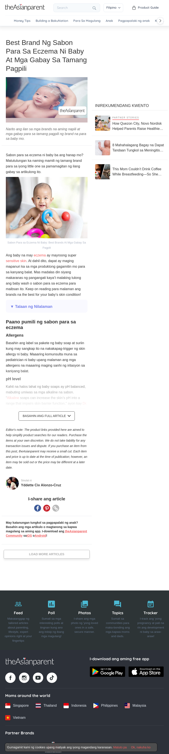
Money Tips (22, 21)
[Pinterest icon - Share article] (46, 506)
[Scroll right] (160, 20)
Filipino (113, 8)
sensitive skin (16, 259)
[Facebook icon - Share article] (37, 506)
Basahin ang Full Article (47, 413)
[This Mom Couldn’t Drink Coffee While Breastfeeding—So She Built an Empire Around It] (129, 169)
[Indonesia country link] (75, 703)
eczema (40, 253)
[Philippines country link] (105, 703)
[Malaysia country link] (135, 703)
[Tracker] (151, 618)
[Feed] (18, 618)
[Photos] (84, 618)
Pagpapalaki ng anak (134, 21)
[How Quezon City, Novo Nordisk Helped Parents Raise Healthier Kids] (129, 121)
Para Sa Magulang (86, 21)
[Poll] (51, 618)
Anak (109, 21)
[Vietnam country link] (15, 715)
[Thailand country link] (46, 703)
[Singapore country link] (17, 703)
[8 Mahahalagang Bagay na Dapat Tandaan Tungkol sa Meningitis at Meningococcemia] (129, 145)
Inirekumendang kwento (122, 103)
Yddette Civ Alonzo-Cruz (41, 483)
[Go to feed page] (25, 9)
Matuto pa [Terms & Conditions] (120, 747)
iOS (29, 533)
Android (40, 533)
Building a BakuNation (52, 21)
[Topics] (118, 618)
